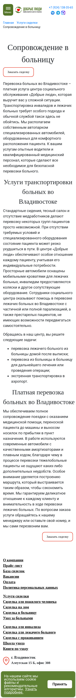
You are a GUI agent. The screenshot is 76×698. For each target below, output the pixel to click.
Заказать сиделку (18, 72)
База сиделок (14, 571)
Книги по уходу (15, 649)
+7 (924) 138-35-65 (61, 7)
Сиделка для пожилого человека (30, 602)
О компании (13, 560)
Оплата (9, 582)
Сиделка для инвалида (22, 627)
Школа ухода (14, 643)
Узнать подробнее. (20, 690)
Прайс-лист (12, 566)
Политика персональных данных (30, 588)
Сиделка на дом (16, 607)
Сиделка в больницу (20, 613)
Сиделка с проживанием (23, 638)
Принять (59, 684)
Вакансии (11, 577)
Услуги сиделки (16, 596)
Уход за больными (18, 618)
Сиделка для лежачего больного (29, 632)
